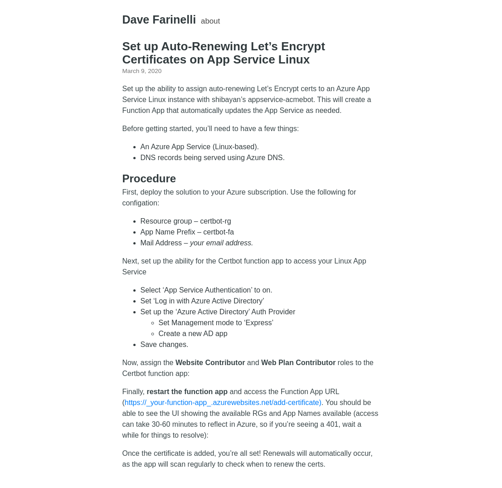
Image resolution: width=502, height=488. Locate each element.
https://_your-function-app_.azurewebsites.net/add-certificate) (223, 402)
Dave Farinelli (159, 19)
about (210, 21)
